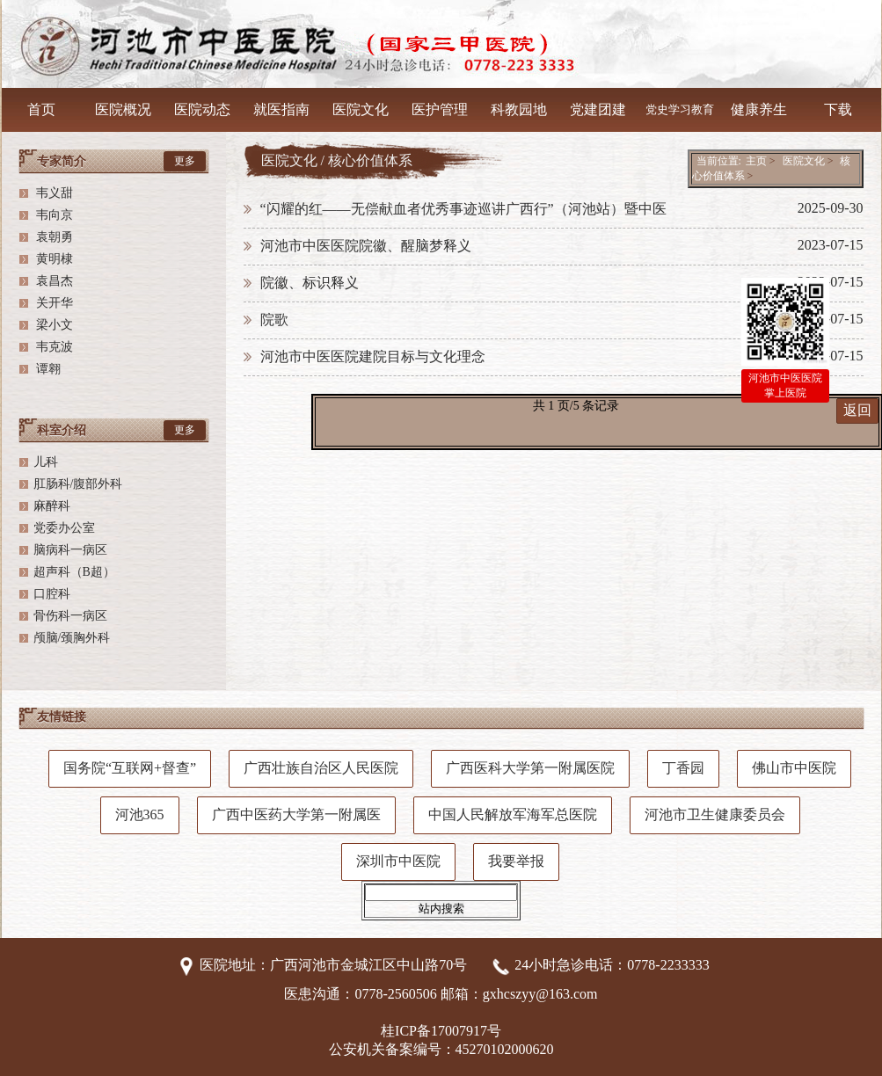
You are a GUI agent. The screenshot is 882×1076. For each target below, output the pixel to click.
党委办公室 (64, 527)
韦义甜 (53, 193)
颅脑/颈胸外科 (72, 637)
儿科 (45, 462)
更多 (184, 161)
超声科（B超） (74, 571)
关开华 (53, 302)
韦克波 (53, 346)
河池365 (139, 814)
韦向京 (53, 215)
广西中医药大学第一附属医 (296, 814)
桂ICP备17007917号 (441, 1030)
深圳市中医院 (398, 861)
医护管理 (440, 109)
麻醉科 (51, 506)
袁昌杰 (53, 280)
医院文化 (360, 109)
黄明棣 (53, 258)
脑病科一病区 (70, 549)
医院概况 (123, 109)
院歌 (274, 319)
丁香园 (683, 767)
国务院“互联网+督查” (129, 767)
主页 (756, 161)
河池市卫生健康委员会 (715, 814)
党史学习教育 (679, 109)
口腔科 (51, 593)
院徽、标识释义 (309, 282)
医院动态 (202, 109)
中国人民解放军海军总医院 (512, 814)
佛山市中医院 (794, 767)
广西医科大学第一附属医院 (530, 767)
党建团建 (598, 109)
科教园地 (519, 109)
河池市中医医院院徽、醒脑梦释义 (365, 245)
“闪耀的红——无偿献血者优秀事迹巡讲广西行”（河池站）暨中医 (463, 208)
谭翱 (47, 368)
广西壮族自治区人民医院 (321, 767)
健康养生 (759, 109)
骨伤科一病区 (70, 615)
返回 (857, 410)
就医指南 (281, 109)
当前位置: (718, 161)
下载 (838, 109)
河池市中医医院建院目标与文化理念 (372, 356)
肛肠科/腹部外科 (78, 484)
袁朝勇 (53, 237)
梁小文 (53, 324)
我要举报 (516, 861)
